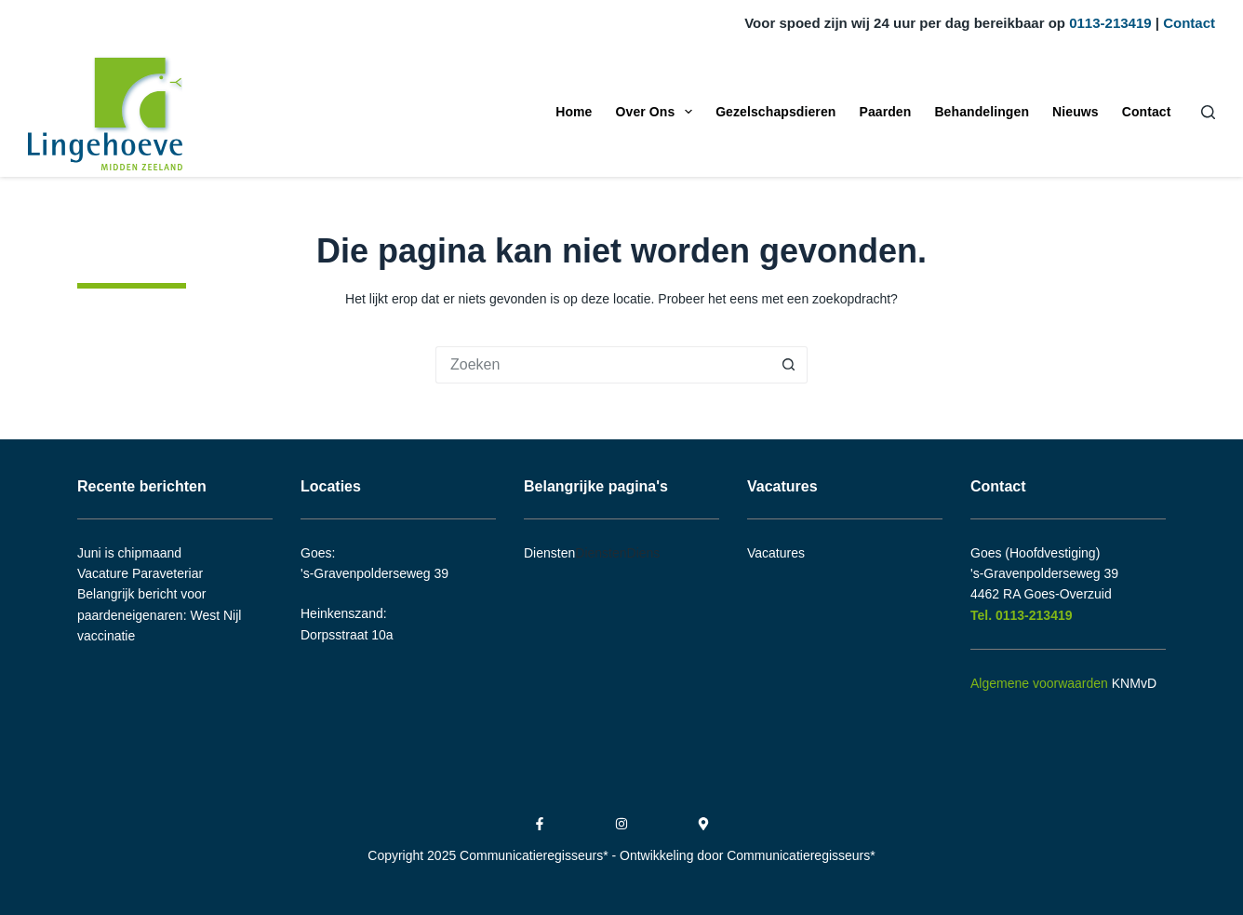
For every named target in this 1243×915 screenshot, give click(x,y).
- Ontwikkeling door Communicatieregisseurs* (743, 855)
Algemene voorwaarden (1039, 683)
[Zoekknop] (789, 364)
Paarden (885, 111)
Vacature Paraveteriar (140, 573)
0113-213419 (1110, 23)
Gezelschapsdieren (775, 111)
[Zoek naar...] (602, 364)
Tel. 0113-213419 (1023, 615)
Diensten (549, 552)
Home (573, 111)
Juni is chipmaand (129, 552)
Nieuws (1075, 111)
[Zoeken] (1208, 112)
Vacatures (776, 552)
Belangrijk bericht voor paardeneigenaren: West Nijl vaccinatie (159, 614)
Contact (1189, 23)
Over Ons (658, 112)
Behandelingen (981, 111)
